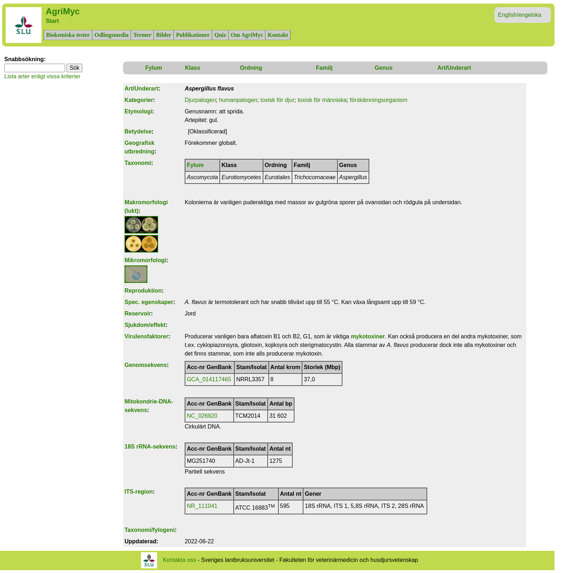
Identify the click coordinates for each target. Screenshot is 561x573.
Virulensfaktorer (146, 336)
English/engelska (519, 15)
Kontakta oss (179, 560)
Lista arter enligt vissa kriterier (42, 76)
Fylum (153, 68)
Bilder (163, 35)
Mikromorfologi (145, 260)
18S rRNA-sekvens (150, 447)
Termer (142, 35)
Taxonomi (138, 163)
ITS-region (139, 492)
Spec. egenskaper (149, 302)
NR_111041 (202, 506)
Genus (383, 68)
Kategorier (139, 100)
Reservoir (138, 313)
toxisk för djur (277, 100)
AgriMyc (63, 11)
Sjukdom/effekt (145, 325)
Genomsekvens (146, 365)
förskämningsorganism (379, 100)
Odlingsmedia (111, 35)
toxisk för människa (322, 100)
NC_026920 (202, 416)
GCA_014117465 (209, 379)
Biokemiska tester (68, 35)
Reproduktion (143, 291)
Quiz (220, 35)
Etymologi (138, 111)
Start (52, 21)
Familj (324, 68)
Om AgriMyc (247, 35)
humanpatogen (238, 100)
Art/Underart (454, 68)
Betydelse (138, 131)
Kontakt (278, 35)
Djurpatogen (200, 100)
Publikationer (193, 35)
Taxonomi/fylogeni (150, 530)
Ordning (251, 68)
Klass (192, 68)
